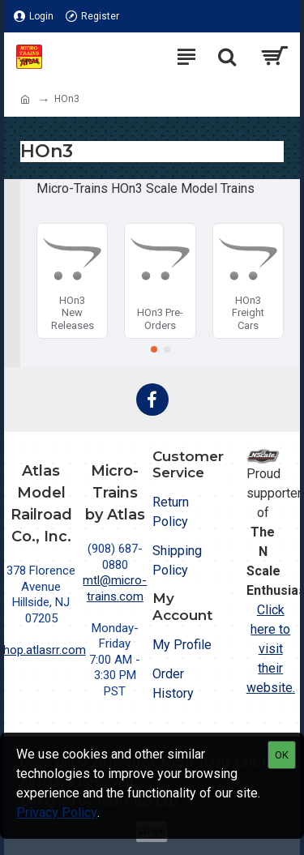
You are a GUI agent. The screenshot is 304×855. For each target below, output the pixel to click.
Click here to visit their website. (270, 648)
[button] (154, 349)
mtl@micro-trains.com (115, 588)
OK (282, 755)
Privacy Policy (56, 812)
